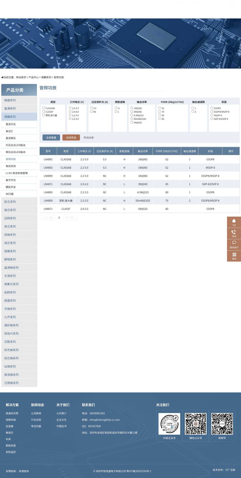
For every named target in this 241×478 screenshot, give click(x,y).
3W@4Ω (136, 111)
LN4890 (48, 176)
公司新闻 (36, 413)
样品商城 (123, 9)
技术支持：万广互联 (224, 471)
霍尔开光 (11, 180)
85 (161, 118)
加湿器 (9, 426)
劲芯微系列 (11, 358)
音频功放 (59, 77)
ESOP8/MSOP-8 (220, 111)
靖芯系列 (10, 243)
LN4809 (48, 200)
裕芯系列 (10, 210)
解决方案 (103, 9)
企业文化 (61, 419)
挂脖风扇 (11, 419)
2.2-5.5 (74, 118)
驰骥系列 (10, 251)
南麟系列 (46, 77)
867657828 (94, 426)
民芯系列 (10, 201)
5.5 (93, 108)
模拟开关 (11, 187)
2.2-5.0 (74, 115)
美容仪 (9, 432)
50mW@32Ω (138, 118)
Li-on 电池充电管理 (17, 173)
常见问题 (36, 426)
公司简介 (61, 413)
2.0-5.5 (74, 108)
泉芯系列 (10, 226)
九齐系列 (10, 317)
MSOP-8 (216, 115)
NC (93, 111)
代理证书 (61, 426)
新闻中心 (143, 9)
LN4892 (48, 167)
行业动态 (36, 419)
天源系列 (10, 276)
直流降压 (11, 138)
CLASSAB (48, 108)
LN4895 (48, 192)
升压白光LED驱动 (15, 145)
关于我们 (182, 9)
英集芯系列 (11, 284)
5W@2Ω (136, 122)
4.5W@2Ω (137, 115)
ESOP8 (216, 108)
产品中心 (84, 9)
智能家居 (11, 445)
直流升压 (11, 124)
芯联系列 (10, 341)
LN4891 (48, 159)
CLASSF (47, 111)
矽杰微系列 (11, 350)
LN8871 (48, 209)
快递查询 (24, 471)
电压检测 (11, 166)
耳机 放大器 (49, 115)
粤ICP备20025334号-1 (138, 471)
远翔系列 (10, 218)
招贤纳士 (163, 9)
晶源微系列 (11, 267)
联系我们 (202, 9)
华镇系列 (10, 308)
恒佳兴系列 (11, 333)
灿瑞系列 (10, 366)
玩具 (8, 439)
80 (161, 115)
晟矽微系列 (11, 325)
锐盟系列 (10, 300)
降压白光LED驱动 (15, 152)
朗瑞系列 (10, 259)
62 (161, 108)
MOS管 (10, 194)
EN (231, 9)
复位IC (9, 131)
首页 (64, 9)
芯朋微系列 (11, 383)
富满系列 (10, 108)
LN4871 (48, 184)
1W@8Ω (136, 108)
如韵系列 (10, 292)
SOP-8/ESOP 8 (219, 118)
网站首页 (21, 77)
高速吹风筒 (12, 413)
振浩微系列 (11, 374)
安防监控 (11, 452)
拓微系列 (10, 234)
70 (161, 111)
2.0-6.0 (74, 111)
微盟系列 (10, 100)
